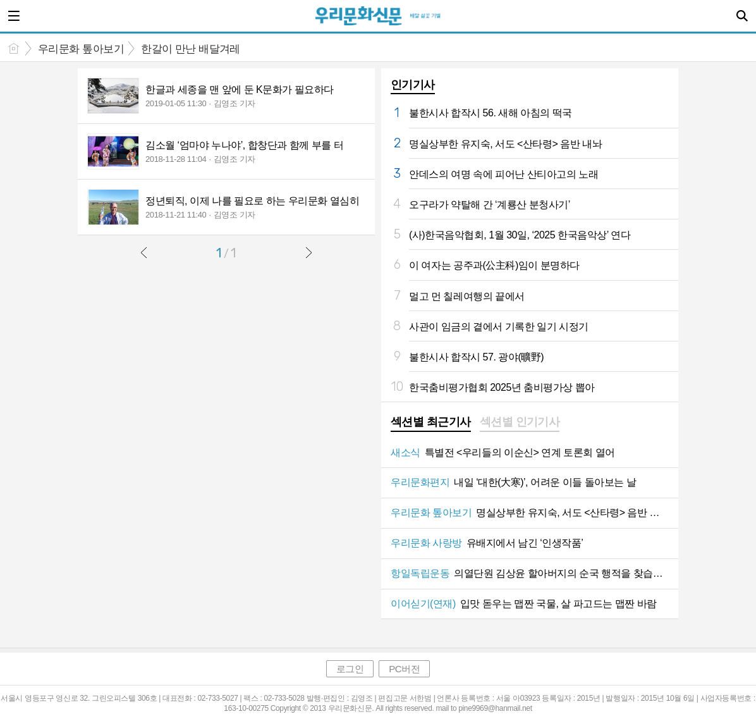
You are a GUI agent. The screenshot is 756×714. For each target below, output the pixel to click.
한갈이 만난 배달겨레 (190, 49)
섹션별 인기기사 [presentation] (520, 421)
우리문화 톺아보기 (81, 49)
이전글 (144, 252)
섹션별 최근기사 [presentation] (431, 421)
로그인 (350, 668)
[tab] (430, 423)
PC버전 (404, 668)
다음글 (308, 252)
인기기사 (413, 84)
